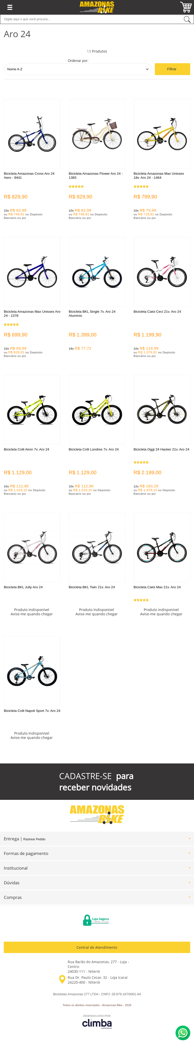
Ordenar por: (78, 61)
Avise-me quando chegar (32, 615)
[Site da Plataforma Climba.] (97, 1022)
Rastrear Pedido (34, 840)
